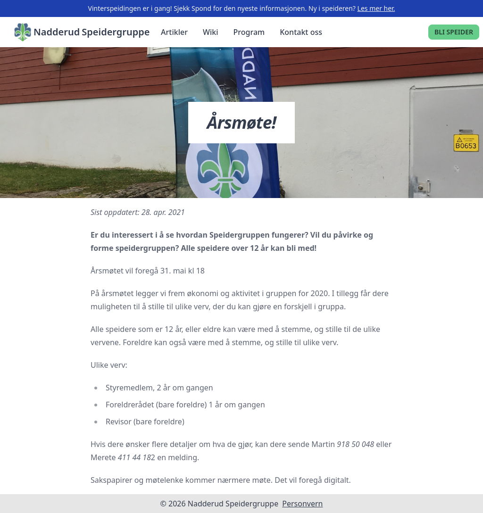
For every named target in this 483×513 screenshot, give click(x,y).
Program (249, 32)
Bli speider (453, 31)
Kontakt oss (301, 32)
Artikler (174, 32)
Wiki (210, 32)
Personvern (302, 503)
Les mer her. (376, 8)
